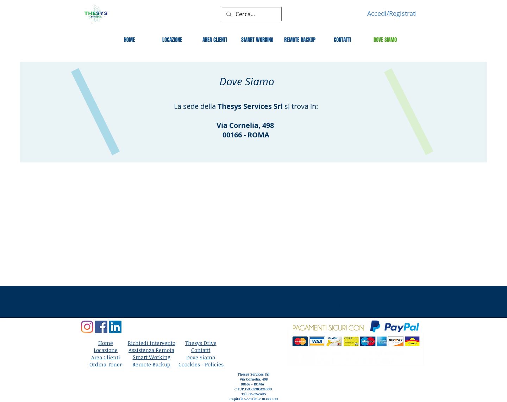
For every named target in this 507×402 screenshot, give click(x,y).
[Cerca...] (251, 14)
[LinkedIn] (115, 327)
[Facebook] (101, 327)
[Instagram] (87, 327)
